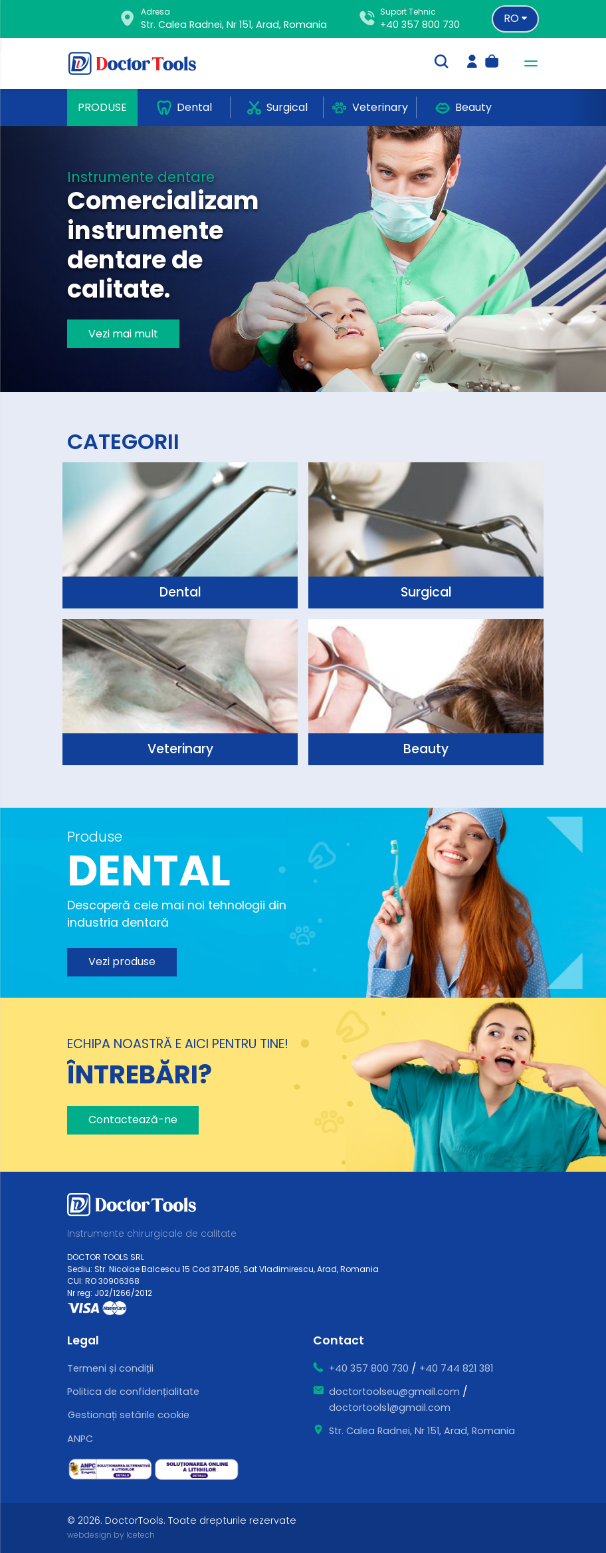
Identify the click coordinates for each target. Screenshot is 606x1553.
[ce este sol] (196, 1469)
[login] (472, 63)
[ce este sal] (110, 1469)
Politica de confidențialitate (133, 1391)
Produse (102, 107)
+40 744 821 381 (456, 1368)
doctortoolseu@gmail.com (394, 1391)
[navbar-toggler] (527, 63)
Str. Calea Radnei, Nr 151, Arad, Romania (422, 1430)
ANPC (80, 1438)
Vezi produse (121, 961)
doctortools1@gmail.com (390, 1407)
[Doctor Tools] (140, 63)
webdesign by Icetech (111, 1534)
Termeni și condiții (110, 1368)
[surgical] (180, 535)
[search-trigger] (441, 63)
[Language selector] (515, 19)
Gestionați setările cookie (128, 1414)
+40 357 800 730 (420, 24)
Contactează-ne (132, 1119)
